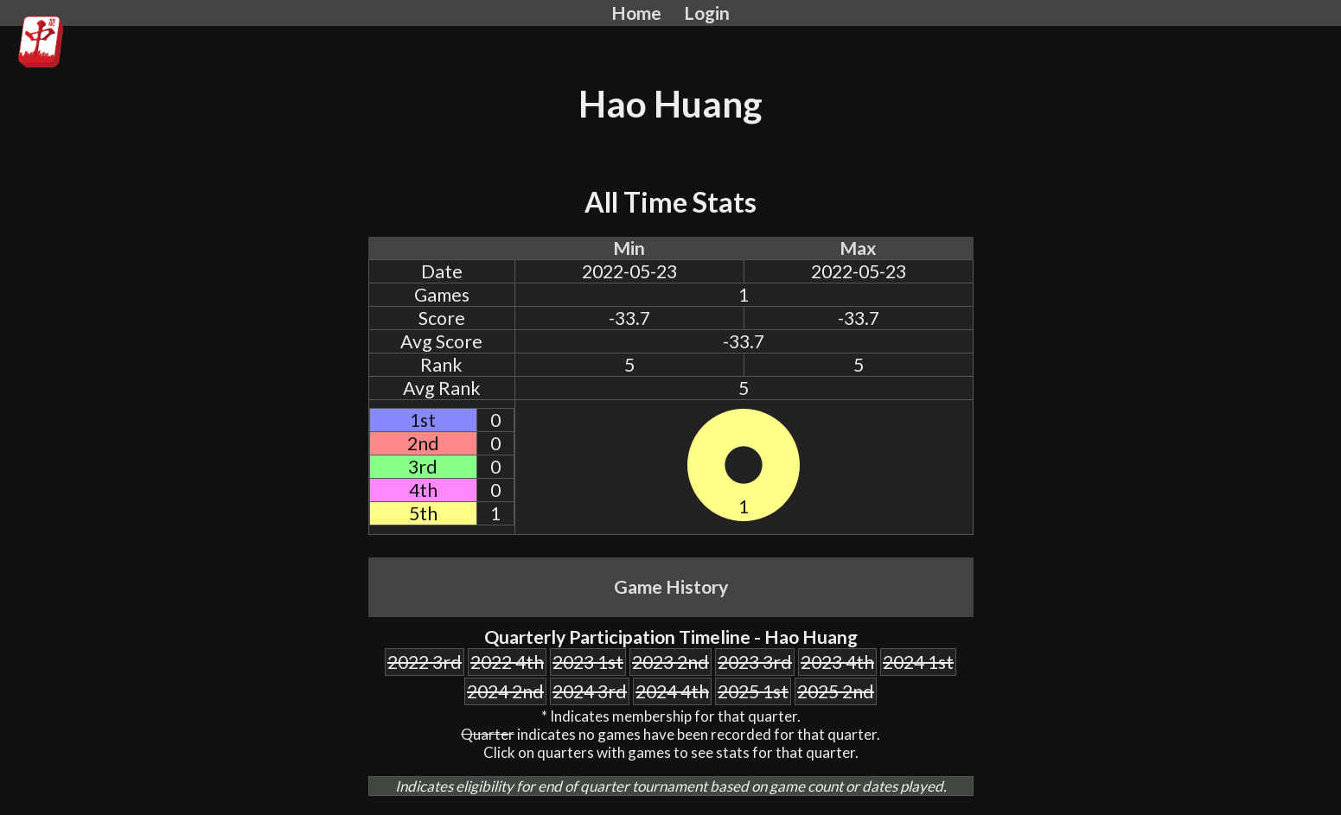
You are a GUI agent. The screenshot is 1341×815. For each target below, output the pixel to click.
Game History (671, 587)
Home (636, 13)
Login (707, 13)
